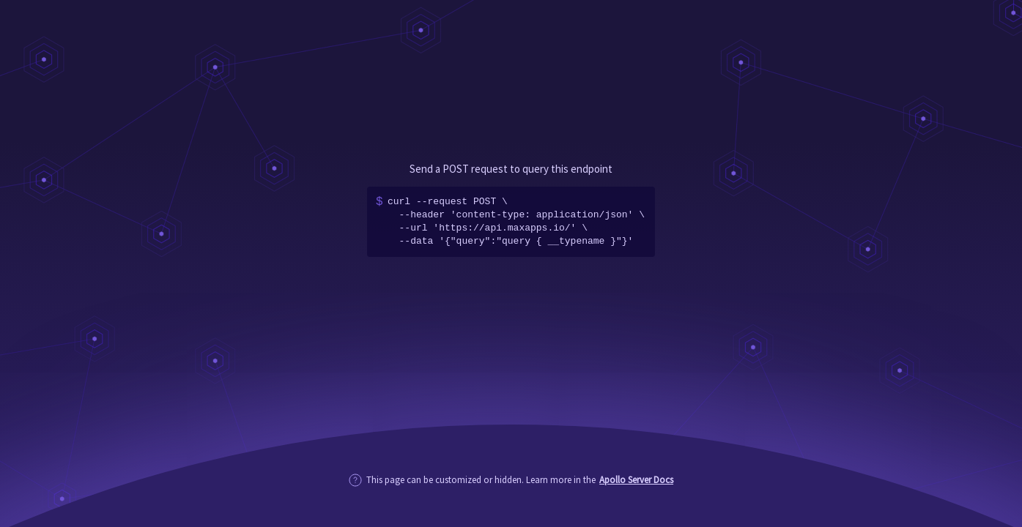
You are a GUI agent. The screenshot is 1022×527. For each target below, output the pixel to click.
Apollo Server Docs (636, 480)
